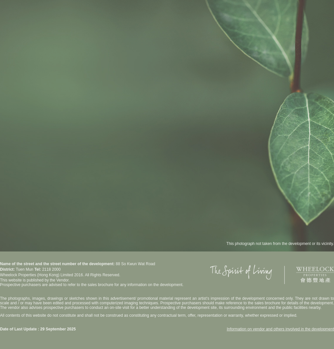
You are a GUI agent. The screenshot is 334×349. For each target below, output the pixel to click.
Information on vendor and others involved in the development (280, 329)
